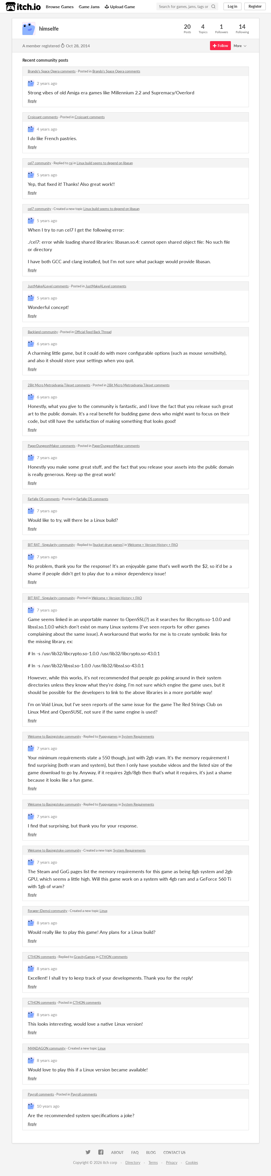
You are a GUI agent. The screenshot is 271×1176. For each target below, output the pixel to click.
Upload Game (120, 6)
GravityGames (84, 957)
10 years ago (48, 1106)
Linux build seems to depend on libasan (105, 163)
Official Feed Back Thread (93, 332)
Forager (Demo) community (47, 911)
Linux (103, 911)
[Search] (213, 6)
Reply (32, 101)
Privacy (171, 1162)
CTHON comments (42, 957)
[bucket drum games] (108, 545)
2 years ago (47, 83)
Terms (153, 1162)
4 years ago (47, 128)
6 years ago (47, 343)
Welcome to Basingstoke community (54, 736)
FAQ (134, 1152)
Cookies (192, 1162)
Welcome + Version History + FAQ (153, 545)
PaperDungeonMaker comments (51, 446)
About (117, 1152)
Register (255, 6)
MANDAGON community (47, 1048)
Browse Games (60, 6)
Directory (132, 1162)
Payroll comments (41, 1094)
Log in (232, 6)
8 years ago (47, 922)
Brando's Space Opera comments (52, 71)
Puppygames (108, 736)
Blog (151, 1152)
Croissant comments (43, 117)
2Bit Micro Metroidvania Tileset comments (59, 385)
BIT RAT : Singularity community (51, 545)
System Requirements (138, 736)
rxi (71, 163)
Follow (220, 45)
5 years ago (47, 174)
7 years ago (47, 457)
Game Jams (89, 6)
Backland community (43, 332)
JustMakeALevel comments (48, 286)
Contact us (174, 1152)
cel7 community (39, 163)
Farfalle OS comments (44, 499)
